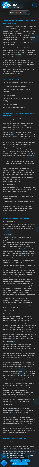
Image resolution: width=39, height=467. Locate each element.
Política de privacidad (20, 464)
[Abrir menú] (34, 5)
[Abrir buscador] (28, 13)
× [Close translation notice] (26, 456)
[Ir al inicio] (12, 5)
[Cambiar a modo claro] (24, 12)
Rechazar (26, 461)
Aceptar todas (15, 461)
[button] (15, 456)
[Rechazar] (36, 458)
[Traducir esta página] (4, 463)
